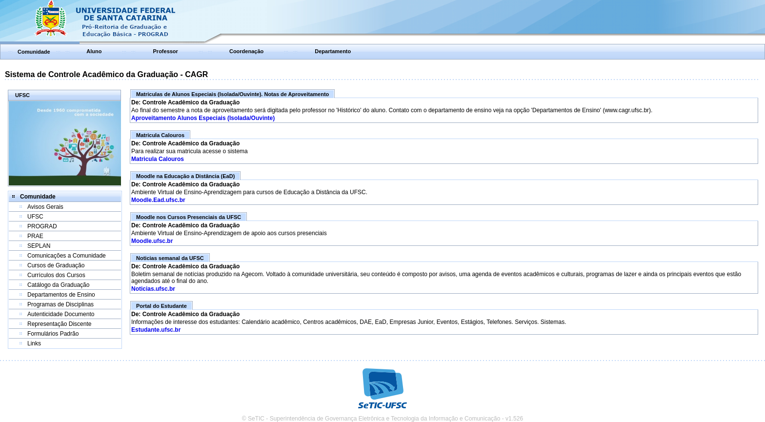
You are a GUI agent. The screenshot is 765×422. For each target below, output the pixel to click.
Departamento (333, 51)
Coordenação (246, 51)
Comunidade (34, 52)
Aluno (93, 51)
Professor (165, 51)
